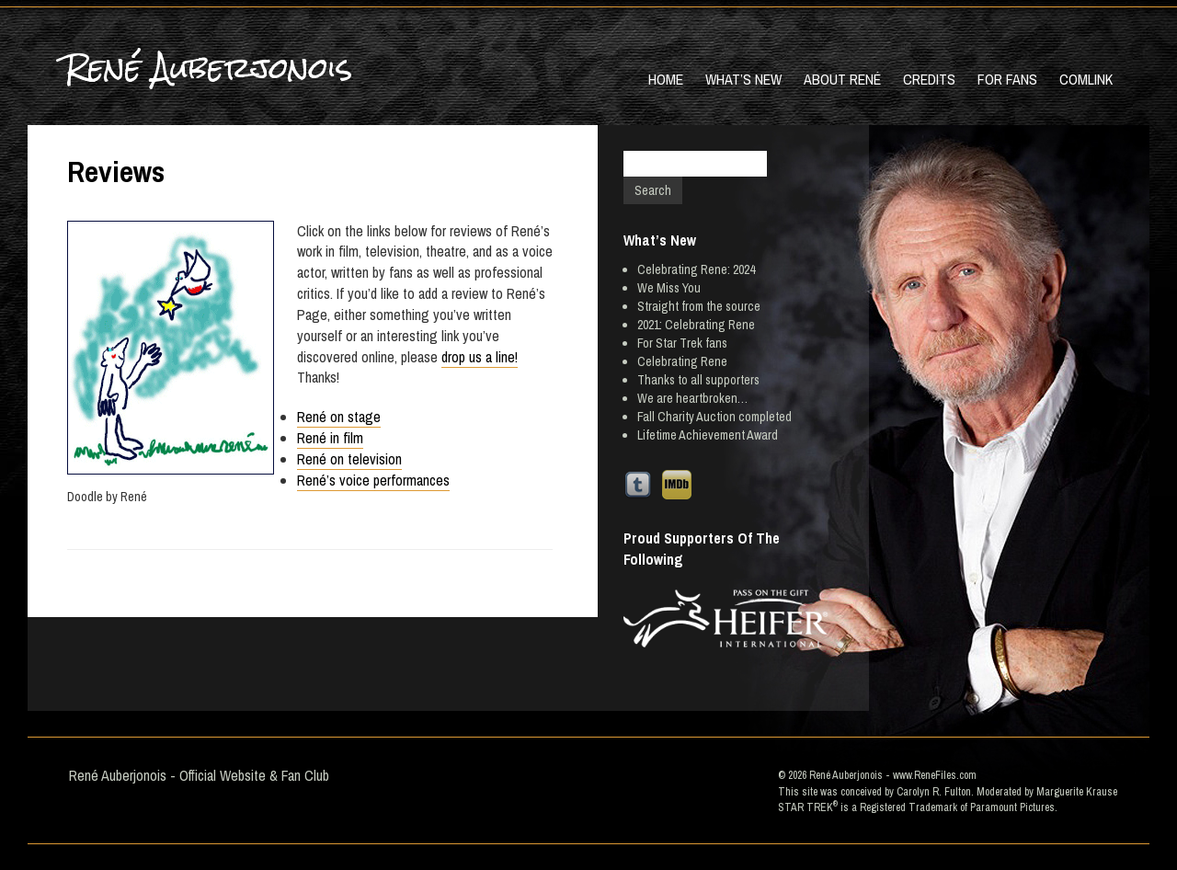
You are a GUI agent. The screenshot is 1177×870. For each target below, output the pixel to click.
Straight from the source (698, 306)
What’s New (743, 79)
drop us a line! (479, 357)
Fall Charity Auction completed (714, 416)
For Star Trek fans (682, 343)
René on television (349, 459)
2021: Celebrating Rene (696, 324)
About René (842, 79)
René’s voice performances (373, 480)
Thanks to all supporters (698, 380)
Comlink (1086, 79)
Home (665, 79)
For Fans (1007, 79)
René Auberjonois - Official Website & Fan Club (199, 775)
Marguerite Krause (1076, 791)
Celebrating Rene (682, 361)
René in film (330, 438)
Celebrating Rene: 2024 (696, 269)
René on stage (339, 416)
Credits (929, 79)
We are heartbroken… (692, 398)
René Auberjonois (208, 67)
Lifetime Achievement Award (707, 435)
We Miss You (669, 288)
